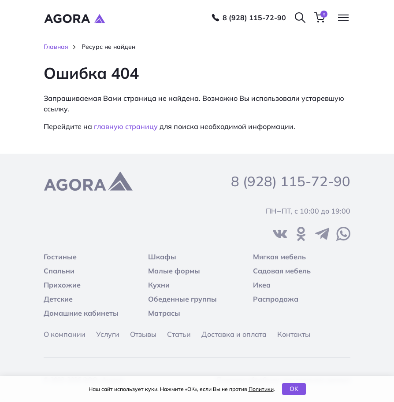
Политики (261, 389)
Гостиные (60, 256)
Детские (58, 299)
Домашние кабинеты (81, 313)
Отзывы (143, 334)
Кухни (159, 284)
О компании (64, 334)
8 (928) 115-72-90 (254, 17)
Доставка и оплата (234, 334)
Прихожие (62, 284)
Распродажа (275, 299)
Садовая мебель (282, 270)
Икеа (262, 284)
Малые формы (174, 270)
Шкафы (162, 256)
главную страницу (126, 126)
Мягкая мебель (279, 256)
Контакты (293, 334)
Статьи (179, 334)
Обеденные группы (182, 299)
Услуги (107, 334)
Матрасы (164, 313)
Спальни (59, 270)
